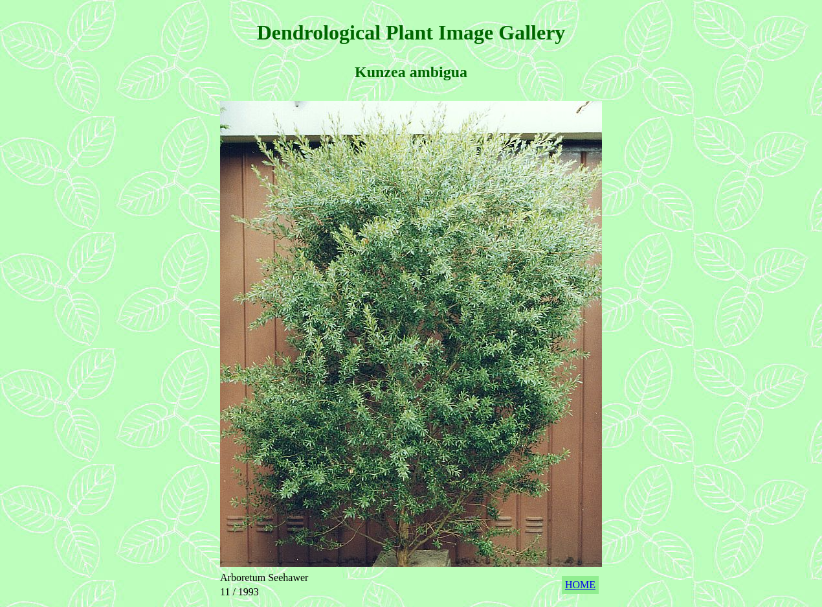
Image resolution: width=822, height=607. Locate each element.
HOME (580, 584)
